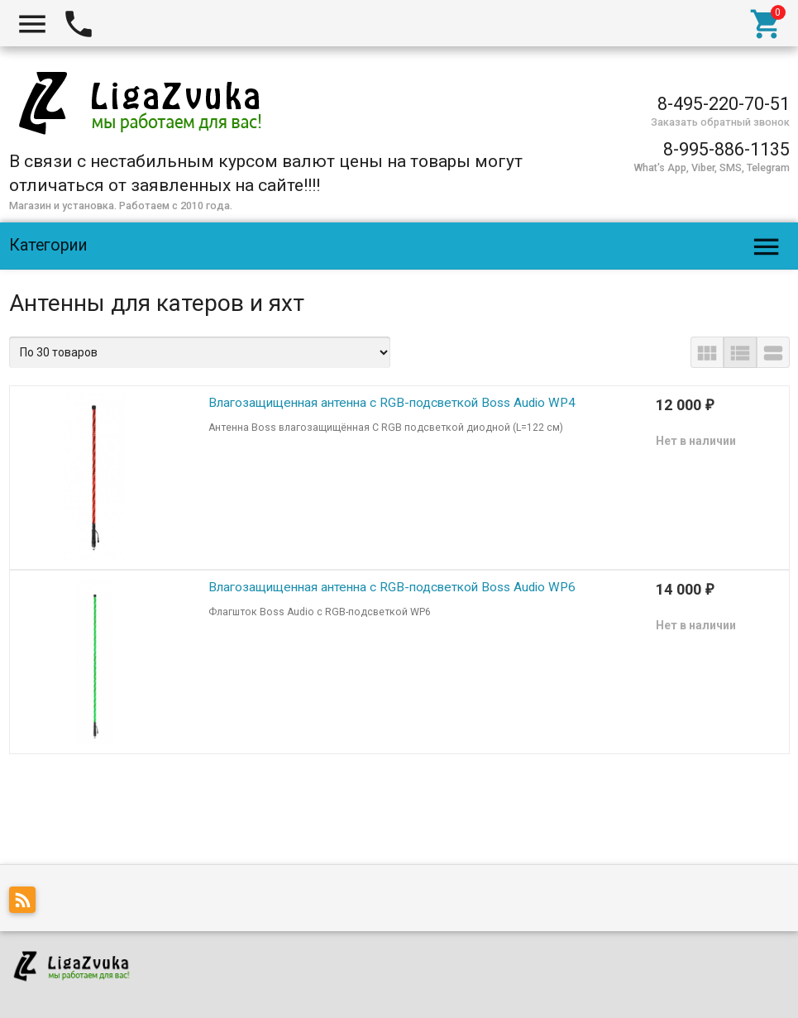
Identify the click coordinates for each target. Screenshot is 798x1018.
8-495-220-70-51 (723, 103)
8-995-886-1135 (726, 149)
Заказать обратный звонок (720, 122)
